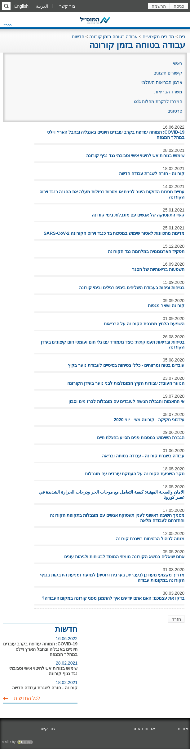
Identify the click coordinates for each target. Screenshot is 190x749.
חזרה (176, 619)
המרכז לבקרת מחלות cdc (158, 101)
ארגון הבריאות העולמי (161, 82)
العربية (42, 6)
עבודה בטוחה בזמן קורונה (113, 36)
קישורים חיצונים (167, 73)
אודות (183, 728)
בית (182, 36)
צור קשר (67, 6)
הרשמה (159, 6)
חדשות (78, 36)
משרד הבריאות (168, 91)
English (21, 6)
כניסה (179, 6)
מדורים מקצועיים (158, 36)
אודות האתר (143, 728)
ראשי (177, 63)
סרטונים (174, 111)
